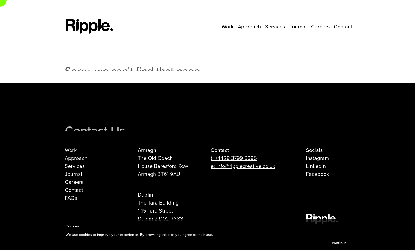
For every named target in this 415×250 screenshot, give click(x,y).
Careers (320, 26)
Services (275, 26)
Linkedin (316, 166)
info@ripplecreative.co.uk (245, 166)
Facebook (317, 174)
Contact (343, 26)
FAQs (71, 198)
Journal (298, 26)
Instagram (317, 158)
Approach (249, 26)
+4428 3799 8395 (236, 158)
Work (228, 26)
